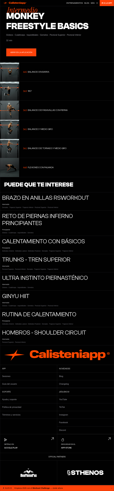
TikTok (62, 407)
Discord (62, 430)
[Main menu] (94, 3)
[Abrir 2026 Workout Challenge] (57, 488)
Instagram (63, 415)
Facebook (63, 422)
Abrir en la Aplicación (21, 52)
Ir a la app (107, 3)
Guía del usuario (9, 384)
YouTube (63, 399)
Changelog (64, 384)
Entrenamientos (74, 3)
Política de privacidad (11, 407)
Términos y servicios (11, 415)
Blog (86, 3)
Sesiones (6, 376)
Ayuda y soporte (9, 399)
